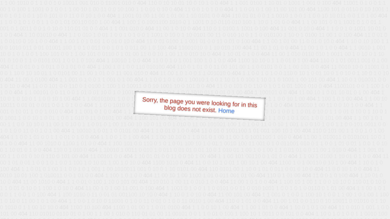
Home (226, 110)
